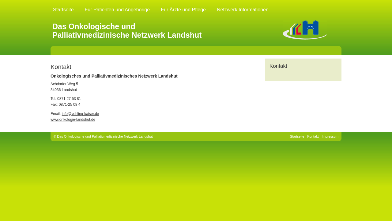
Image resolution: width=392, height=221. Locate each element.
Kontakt (312, 136)
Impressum (330, 136)
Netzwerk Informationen (243, 9)
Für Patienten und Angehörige (117, 9)
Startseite (63, 9)
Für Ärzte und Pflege (183, 9)
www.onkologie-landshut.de (73, 119)
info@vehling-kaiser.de (80, 114)
